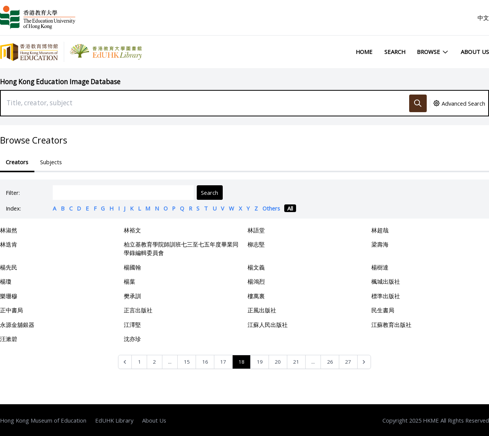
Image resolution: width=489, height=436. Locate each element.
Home (364, 52)
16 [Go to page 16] (205, 361)
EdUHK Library (114, 420)
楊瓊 (5, 281)
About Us (475, 52)
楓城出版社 (385, 281)
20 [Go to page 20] (278, 361)
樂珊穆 (8, 296)
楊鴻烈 (256, 281)
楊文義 (256, 267)
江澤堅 (132, 324)
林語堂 (256, 230)
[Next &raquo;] (364, 362)
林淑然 (8, 230)
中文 (483, 17)
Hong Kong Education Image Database (60, 81)
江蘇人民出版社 (268, 324)
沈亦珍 (132, 339)
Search (394, 52)
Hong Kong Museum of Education (43, 420)
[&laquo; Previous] (125, 362)
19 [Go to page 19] (260, 361)
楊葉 (129, 281)
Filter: (13, 192)
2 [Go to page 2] (154, 361)
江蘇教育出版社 (391, 324)
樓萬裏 (256, 296)
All (290, 208)
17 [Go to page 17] (223, 361)
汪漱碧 (8, 339)
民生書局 (382, 310)
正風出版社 (262, 310)
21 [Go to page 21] (296, 361)
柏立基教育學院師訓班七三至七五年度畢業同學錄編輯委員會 (181, 248)
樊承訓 (132, 296)
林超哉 (380, 230)
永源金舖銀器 (17, 324)
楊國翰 (132, 267)
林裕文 (132, 230)
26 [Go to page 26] (330, 361)
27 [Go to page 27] (348, 361)
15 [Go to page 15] (187, 361)
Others (271, 208)
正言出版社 (138, 310)
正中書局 (11, 310)
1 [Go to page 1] (139, 361)
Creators (17, 162)
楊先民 (8, 267)
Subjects (51, 162)
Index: (13, 208)
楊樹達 (380, 267)
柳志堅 (256, 244)
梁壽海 (380, 244)
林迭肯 (8, 244)
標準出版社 (385, 296)
